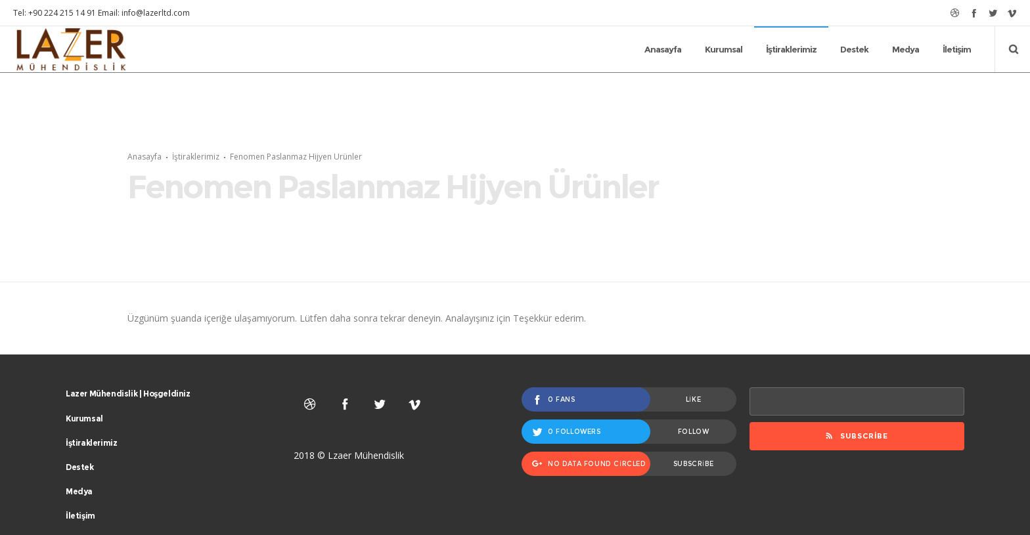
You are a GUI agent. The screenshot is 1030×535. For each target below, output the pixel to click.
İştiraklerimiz (195, 182)
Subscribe (857, 489)
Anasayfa (144, 182)
